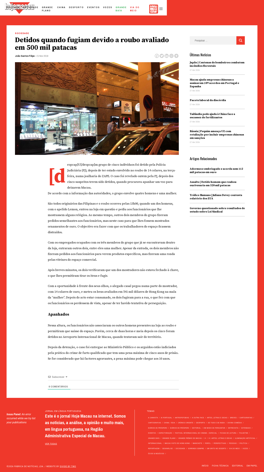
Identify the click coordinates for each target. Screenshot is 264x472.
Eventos (174, 9)
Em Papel (252, 466)
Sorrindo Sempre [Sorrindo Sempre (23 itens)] (196, 448)
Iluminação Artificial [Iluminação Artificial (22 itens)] (245, 438)
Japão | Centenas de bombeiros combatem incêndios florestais (217, 64)
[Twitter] (162, 56)
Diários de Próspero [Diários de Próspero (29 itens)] (179, 428)
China (142, 9)
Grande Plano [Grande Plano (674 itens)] (169, 438)
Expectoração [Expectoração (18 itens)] (165, 433)
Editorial (237, 466)
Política (84, 9)
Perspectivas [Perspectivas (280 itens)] (220, 443)
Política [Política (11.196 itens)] (244, 443)
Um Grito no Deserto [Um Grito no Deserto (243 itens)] (216, 448)
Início (205, 466)
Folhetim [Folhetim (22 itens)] (243, 433)
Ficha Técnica (220, 466)
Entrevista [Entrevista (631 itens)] (233, 428)
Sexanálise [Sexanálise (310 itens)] (167, 448)
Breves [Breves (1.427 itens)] (233, 418)
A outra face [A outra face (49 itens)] (198, 418)
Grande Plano (123, 9)
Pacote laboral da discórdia (208, 100)
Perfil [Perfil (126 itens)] (208, 443)
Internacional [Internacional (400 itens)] (155, 443)
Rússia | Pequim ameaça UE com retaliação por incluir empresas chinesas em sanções (217, 135)
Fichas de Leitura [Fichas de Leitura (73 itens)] (228, 433)
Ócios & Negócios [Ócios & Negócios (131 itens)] (156, 453)
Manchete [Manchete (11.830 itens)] (197, 443)
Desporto (156, 9)
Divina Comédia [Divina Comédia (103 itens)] (235, 423)
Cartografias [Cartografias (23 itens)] (154, 423)
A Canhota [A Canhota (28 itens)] (153, 418)
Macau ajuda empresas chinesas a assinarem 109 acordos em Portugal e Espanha (214, 83)
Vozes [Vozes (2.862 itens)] (245, 448)
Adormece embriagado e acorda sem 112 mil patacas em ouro (216, 170)
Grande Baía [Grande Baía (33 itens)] (154, 438)
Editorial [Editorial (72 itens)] (196, 428)
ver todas (51, 444)
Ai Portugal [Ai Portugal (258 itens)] (166, 418)
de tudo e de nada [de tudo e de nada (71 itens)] (216, 423)
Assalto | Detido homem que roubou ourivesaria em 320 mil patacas (213, 183)
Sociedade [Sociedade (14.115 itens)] (180, 448)
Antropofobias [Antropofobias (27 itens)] (182, 418)
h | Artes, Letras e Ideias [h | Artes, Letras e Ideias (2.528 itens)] (220, 438)
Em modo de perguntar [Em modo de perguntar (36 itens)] (214, 428)
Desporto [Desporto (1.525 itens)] (200, 423)
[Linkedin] (166, 56)
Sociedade (102, 9)
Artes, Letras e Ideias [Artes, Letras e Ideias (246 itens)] (217, 418)
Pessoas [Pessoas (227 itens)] (233, 443)
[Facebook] (157, 56)
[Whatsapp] (171, 56)
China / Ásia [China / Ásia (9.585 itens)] (169, 423)
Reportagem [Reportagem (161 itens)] (154, 448)
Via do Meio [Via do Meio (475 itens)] (234, 448)
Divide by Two (68, 466)
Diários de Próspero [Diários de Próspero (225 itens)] (157, 428)
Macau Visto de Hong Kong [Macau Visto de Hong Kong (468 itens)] (177, 443)
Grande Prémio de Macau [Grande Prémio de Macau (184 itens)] (190, 438)
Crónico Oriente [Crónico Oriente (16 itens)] (185, 423)
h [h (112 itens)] (205, 438)
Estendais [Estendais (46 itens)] (246, 428)
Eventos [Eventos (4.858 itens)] (152, 433)
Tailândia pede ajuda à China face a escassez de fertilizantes (212, 115)
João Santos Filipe (25, 56)
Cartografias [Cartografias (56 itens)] (246, 418)
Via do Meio (226, 9)
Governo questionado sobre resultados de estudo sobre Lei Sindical (217, 210)
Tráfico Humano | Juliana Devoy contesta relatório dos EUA (216, 196)
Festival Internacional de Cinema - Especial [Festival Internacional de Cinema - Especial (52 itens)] (196, 433)
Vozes (188, 9)
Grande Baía (205, 9)
